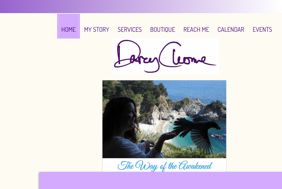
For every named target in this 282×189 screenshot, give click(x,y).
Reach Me (196, 29)
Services (130, 29)
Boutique (162, 29)
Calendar (231, 29)
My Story (96, 29)
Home (68, 29)
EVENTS (262, 29)
